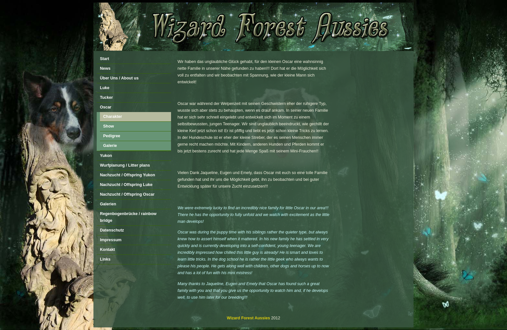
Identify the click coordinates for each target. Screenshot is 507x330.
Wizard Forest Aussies (248, 318)
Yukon (106, 155)
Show (108, 126)
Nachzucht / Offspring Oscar (127, 194)
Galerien (108, 204)
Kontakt (107, 249)
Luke (104, 88)
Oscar (105, 107)
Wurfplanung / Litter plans (125, 165)
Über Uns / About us (119, 78)
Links (105, 259)
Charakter (112, 116)
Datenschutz (112, 230)
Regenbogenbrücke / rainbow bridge (128, 217)
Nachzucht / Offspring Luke (126, 184)
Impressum (111, 240)
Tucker (106, 97)
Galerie (110, 145)
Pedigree (111, 136)
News (105, 68)
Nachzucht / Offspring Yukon (127, 175)
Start (104, 59)
